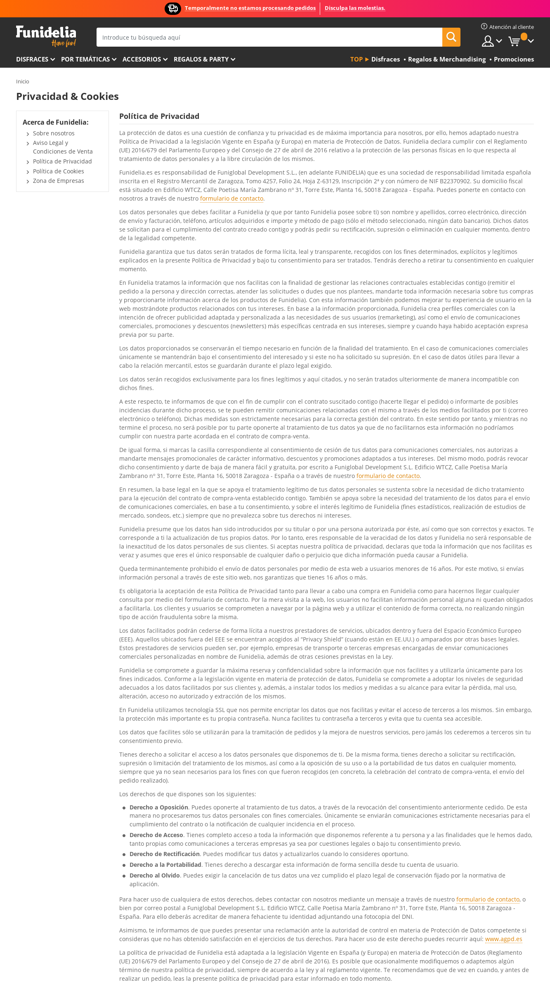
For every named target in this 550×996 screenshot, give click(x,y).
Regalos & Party (201, 59)
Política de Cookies (58, 171)
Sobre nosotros (54, 133)
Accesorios (142, 59)
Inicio (22, 81)
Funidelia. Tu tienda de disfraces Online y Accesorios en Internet (46, 36)
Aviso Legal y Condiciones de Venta (63, 147)
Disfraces (32, 59)
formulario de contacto (231, 198)
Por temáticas (85, 59)
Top (356, 59)
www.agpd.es (503, 939)
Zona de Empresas (58, 181)
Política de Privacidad (62, 161)
